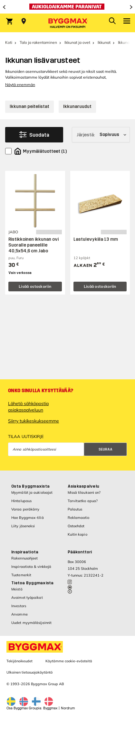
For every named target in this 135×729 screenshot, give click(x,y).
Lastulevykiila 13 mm (95, 239)
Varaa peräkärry (25, 509)
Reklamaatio (79, 517)
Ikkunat (104, 42)
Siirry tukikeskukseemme (33, 421)
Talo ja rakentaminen (38, 42)
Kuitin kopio (77, 534)
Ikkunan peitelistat (29, 106)
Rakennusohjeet (24, 558)
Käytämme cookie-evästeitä (68, 661)
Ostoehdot (76, 526)
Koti (8, 42)
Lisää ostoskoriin (35, 286)
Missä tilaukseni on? (84, 492)
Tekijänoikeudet (19, 661)
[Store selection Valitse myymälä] (23, 21)
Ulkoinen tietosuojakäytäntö (29, 672)
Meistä (17, 589)
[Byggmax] (67, 23)
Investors (18, 606)
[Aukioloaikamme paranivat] (67, 7)
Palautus (75, 509)
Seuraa (105, 449)
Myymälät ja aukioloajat (32, 492)
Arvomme (19, 614)
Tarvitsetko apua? (83, 501)
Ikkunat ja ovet (77, 42)
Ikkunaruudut (77, 106)
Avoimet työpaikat (27, 597)
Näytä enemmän (20, 84)
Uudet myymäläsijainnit (31, 622)
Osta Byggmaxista (30, 486)
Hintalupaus (21, 501)
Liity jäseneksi (23, 526)
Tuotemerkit (21, 575)
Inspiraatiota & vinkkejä (31, 566)
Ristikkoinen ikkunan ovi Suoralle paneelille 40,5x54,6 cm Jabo (33, 245)
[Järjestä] (101, 134)
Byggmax (50, 708)
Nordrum (68, 708)
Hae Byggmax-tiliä (27, 517)
